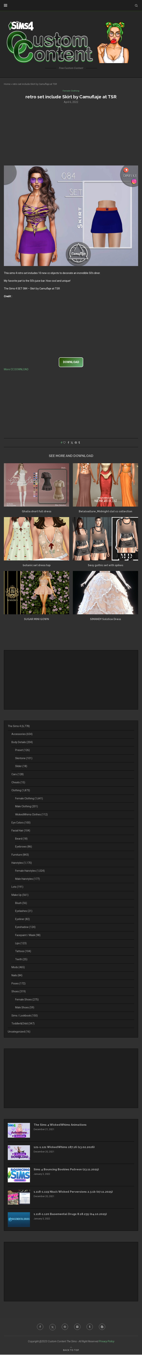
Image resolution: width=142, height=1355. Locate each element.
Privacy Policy (106, 1341)
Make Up (19, 895)
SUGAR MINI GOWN (36, 619)
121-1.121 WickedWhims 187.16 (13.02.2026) (65, 1147)
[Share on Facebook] (68, 442)
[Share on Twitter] (72, 442)
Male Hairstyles (27, 879)
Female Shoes (27, 999)
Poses (18, 983)
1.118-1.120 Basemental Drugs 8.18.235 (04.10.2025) (71, 1214)
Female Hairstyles (30, 871)
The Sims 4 (19, 726)
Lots (17, 887)
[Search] (136, 5)
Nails (16, 975)
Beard (21, 838)
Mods (18, 967)
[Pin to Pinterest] (76, 442)
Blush (21, 903)
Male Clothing (26, 806)
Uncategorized (19, 1031)
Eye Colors (21, 822)
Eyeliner (22, 919)
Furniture (20, 854)
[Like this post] (64, 442)
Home (7, 84)
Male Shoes (24, 1007)
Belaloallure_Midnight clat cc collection (105, 511)
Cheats (18, 782)
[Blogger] (103, 1327)
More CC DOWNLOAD (16, 369)
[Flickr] (77, 1327)
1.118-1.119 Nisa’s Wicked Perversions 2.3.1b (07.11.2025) (75, 1192)
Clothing (20, 790)
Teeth (21, 959)
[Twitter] (52, 1327)
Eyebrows (23, 846)
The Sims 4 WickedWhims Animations (62, 1125)
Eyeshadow (25, 927)
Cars (17, 774)
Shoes (18, 991)
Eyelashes (23, 911)
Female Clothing (29, 798)
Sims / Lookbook (24, 1015)
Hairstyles (21, 863)
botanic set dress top (36, 565)
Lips (21, 943)
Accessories (22, 734)
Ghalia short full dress (36, 511)
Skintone (23, 758)
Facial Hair (20, 830)
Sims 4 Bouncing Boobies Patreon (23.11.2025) (68, 1169)
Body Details (22, 742)
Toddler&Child (23, 1023)
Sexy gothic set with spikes (105, 565)
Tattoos (23, 951)
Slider (21, 766)
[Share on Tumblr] (79, 442)
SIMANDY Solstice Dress (105, 619)
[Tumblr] (90, 1327)
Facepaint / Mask (27, 935)
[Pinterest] (64, 1327)
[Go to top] (71, 1350)
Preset (22, 750)
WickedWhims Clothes (31, 814)
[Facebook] (39, 1327)
